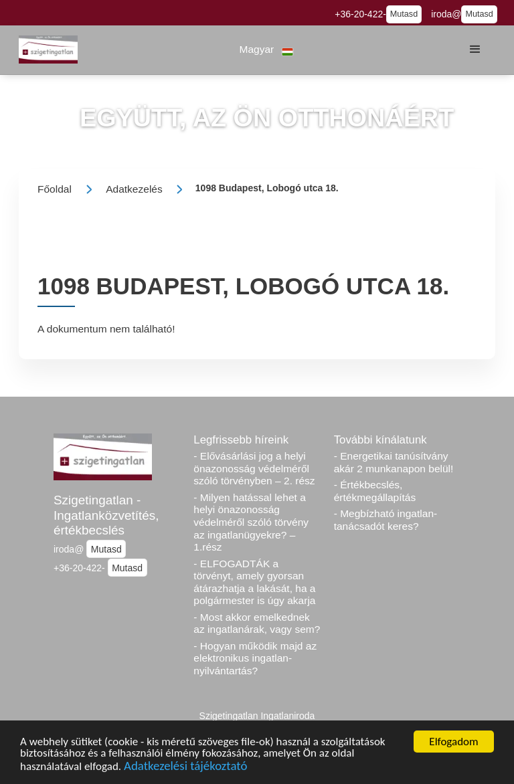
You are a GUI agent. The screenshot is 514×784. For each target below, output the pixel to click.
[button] (267, 50)
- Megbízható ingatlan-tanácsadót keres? (386, 520)
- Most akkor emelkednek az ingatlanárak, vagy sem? (256, 623)
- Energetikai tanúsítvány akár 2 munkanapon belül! (394, 462)
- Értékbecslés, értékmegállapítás (375, 491)
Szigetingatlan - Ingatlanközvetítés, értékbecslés (106, 515)
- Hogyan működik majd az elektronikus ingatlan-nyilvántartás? (255, 658)
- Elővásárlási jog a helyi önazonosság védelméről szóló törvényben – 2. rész (254, 468)
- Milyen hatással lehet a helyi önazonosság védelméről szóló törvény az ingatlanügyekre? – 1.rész (251, 522)
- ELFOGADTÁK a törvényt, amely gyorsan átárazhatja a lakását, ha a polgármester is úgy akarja (254, 582)
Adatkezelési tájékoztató (185, 767)
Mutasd (404, 14)
